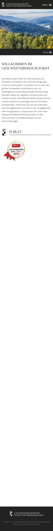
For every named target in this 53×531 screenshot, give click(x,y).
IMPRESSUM (17, 524)
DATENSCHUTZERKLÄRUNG (31, 524)
